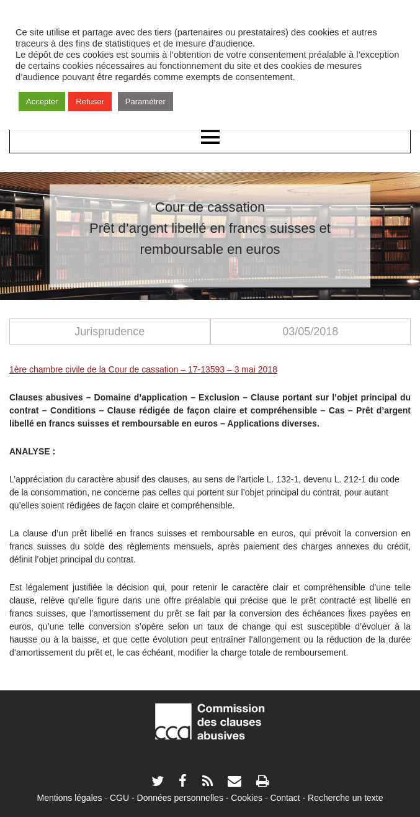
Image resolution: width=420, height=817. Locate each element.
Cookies (246, 798)
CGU (119, 798)
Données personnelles (180, 798)
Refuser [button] (90, 101)
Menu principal (210, 137)
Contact (285, 798)
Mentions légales (69, 798)
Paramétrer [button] (145, 101)
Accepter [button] (42, 101)
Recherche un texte (345, 798)
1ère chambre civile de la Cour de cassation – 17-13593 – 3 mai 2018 (143, 369)
